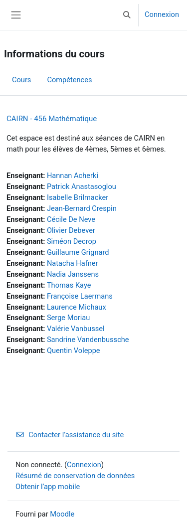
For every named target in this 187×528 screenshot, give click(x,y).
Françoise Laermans (80, 296)
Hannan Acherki (72, 175)
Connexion (162, 14)
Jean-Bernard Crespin (82, 208)
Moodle (62, 514)
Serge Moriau (68, 317)
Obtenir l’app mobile (47, 486)
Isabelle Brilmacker (77, 197)
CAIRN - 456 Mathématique (51, 118)
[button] (127, 15)
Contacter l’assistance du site (69, 434)
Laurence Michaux (76, 307)
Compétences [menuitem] (69, 79)
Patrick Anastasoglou (81, 186)
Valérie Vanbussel (76, 328)
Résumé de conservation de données (75, 475)
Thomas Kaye (69, 285)
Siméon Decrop (71, 241)
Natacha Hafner (72, 263)
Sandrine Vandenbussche (88, 339)
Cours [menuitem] (21, 79)
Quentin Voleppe (73, 350)
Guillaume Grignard (78, 252)
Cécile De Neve (71, 219)
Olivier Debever (71, 230)
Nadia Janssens (73, 274)
